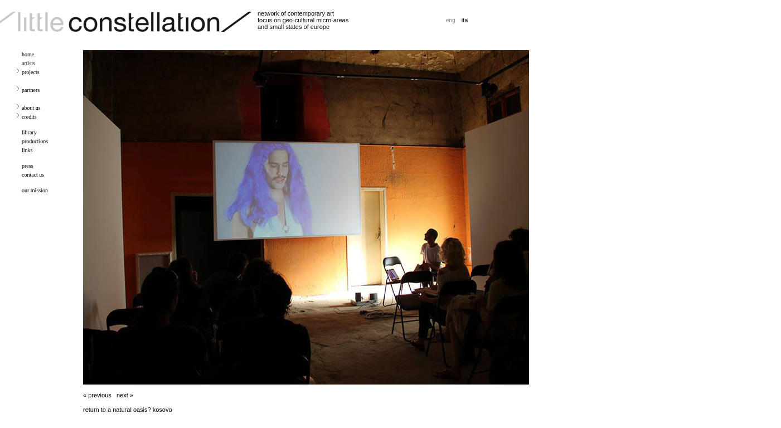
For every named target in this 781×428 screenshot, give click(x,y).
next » (125, 395)
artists (28, 63)
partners (31, 90)
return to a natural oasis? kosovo (127, 409)
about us (31, 108)
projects (31, 72)
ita (465, 20)
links (27, 150)
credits (29, 117)
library (29, 132)
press (27, 166)
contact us (33, 175)
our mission (35, 190)
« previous (97, 395)
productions (35, 141)
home (28, 54)
